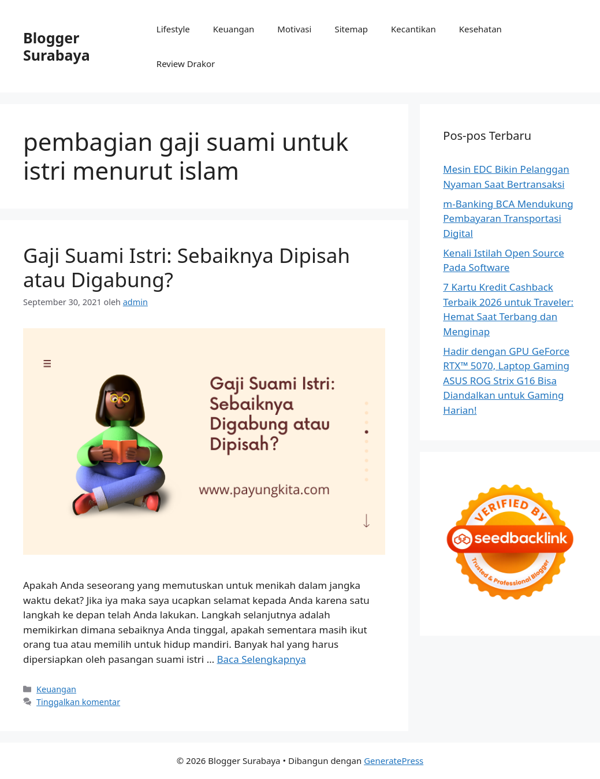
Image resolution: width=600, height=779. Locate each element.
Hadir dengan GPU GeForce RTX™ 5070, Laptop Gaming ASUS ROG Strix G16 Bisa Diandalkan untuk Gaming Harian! (506, 380)
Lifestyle (173, 29)
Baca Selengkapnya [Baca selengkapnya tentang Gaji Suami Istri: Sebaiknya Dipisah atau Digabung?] (261, 659)
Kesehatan (480, 29)
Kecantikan (413, 29)
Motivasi (294, 29)
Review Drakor (185, 63)
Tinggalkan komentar (78, 701)
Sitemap (351, 29)
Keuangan (234, 29)
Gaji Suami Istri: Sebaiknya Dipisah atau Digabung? (186, 267)
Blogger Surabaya (56, 46)
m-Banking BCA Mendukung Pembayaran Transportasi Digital (508, 218)
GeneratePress (393, 760)
